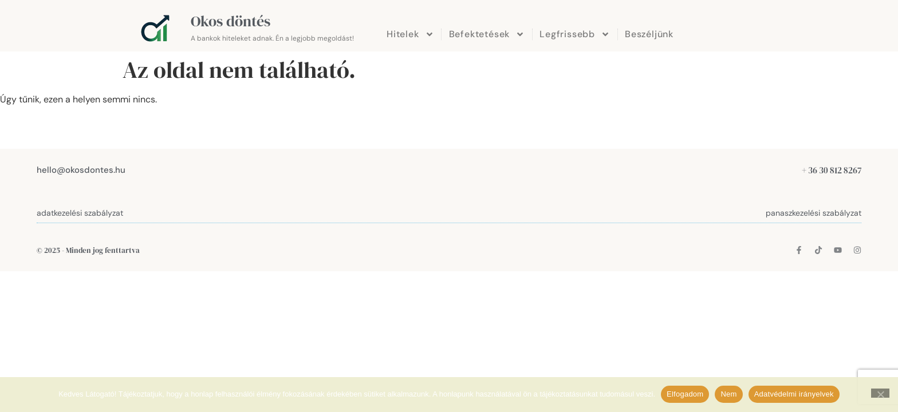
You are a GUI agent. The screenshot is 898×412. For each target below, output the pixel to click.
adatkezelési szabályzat (80, 213)
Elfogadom (685, 394)
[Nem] (880, 393)
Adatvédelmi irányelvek (794, 394)
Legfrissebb (574, 34)
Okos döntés (230, 21)
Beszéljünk (649, 34)
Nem (728, 394)
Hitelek (410, 34)
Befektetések (487, 34)
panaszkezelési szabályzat (813, 213)
